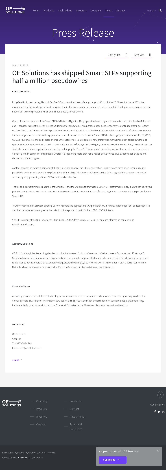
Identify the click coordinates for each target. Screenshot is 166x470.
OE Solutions (22, 457)
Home (35, 10)
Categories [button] (114, 55)
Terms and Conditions (76, 427)
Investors (81, 10)
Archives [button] (139, 55)
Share (15, 360)
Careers (40, 424)
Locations (75, 401)
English (150, 10)
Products (48, 10)
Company (96, 10)
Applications (65, 10)
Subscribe (112, 460)
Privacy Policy (77, 416)
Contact (120, 10)
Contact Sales (157, 404)
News (108, 10)
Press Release (83, 32)
